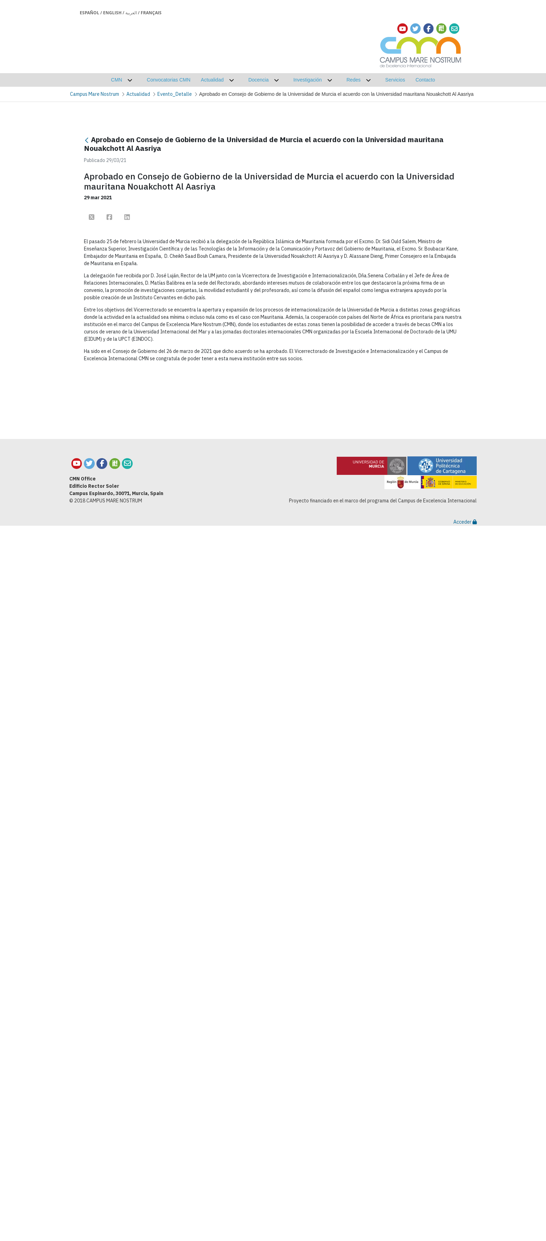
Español (89, 13)
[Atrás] (86, 140)
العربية (131, 13)
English (112, 13)
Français (151, 13)
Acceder (465, 1237)
